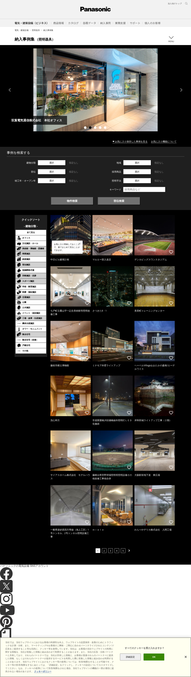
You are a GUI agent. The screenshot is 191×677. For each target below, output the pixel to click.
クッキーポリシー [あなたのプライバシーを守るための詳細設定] (42, 671)
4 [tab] (100, 128)
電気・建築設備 (22, 30)
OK (154, 657)
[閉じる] (185, 657)
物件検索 (72, 201)
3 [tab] (95, 128)
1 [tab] (85, 128)
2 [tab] (90, 128)
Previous (9, 90)
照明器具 (36, 30)
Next (181, 90)
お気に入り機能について (164, 141)
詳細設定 (130, 657)
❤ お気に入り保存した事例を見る (130, 141)
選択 (51, 162)
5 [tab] (105, 128)
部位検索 (119, 201)
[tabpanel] (95, 89)
